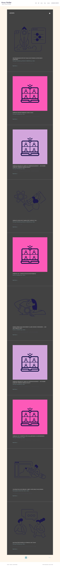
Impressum (8, 564)
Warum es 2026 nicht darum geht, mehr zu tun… (25, 220)
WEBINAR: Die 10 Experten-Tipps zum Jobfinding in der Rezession (28, 436)
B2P (38, 3)
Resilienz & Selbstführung (27, 60)
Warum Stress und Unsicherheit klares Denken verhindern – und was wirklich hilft (29, 327)
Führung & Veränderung (17, 60)
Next (50, 557)
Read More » (15, 65)
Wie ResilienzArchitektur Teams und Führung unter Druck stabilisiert (27, 58)
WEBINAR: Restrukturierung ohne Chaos (23, 112)
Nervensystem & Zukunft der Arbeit (19, 490)
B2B (36, 3)
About (42, 3)
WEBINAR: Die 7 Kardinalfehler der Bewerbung (24, 273)
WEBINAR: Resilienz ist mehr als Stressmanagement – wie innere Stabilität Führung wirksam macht (29, 166)
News (45, 3)
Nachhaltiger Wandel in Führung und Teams (24, 542)
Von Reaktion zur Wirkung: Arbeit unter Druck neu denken (28, 489)
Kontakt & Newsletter (15, 564)
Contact (48, 3)
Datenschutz (11, 564)
